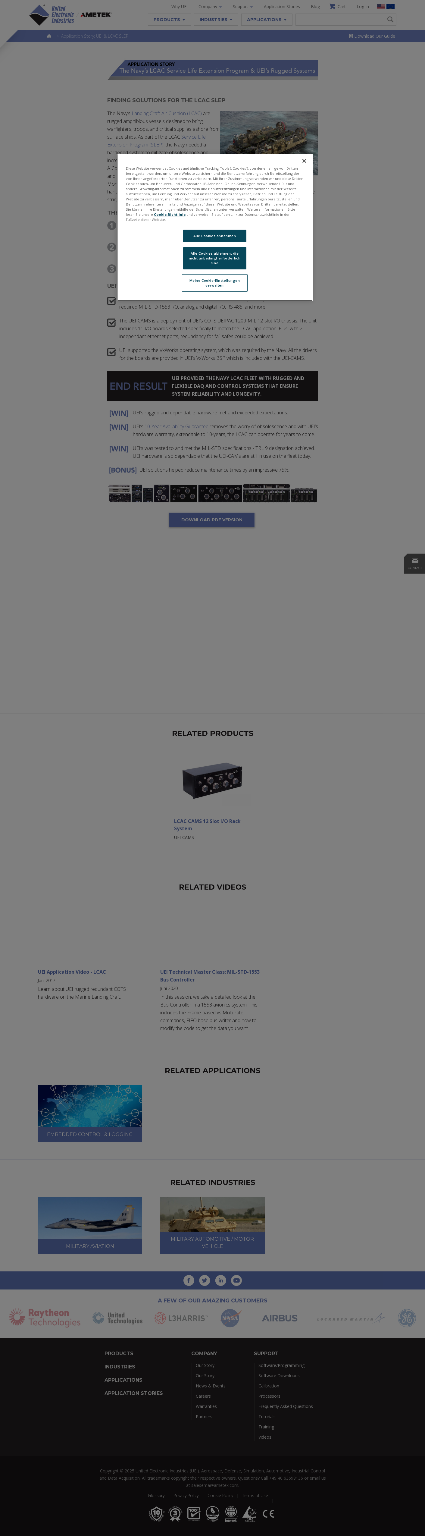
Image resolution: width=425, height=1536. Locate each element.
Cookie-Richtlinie (170, 214)
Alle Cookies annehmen (214, 236)
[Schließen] (304, 161)
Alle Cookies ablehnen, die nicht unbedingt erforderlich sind (215, 258)
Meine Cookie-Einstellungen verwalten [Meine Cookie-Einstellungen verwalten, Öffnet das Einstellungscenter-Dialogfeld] (214, 282)
